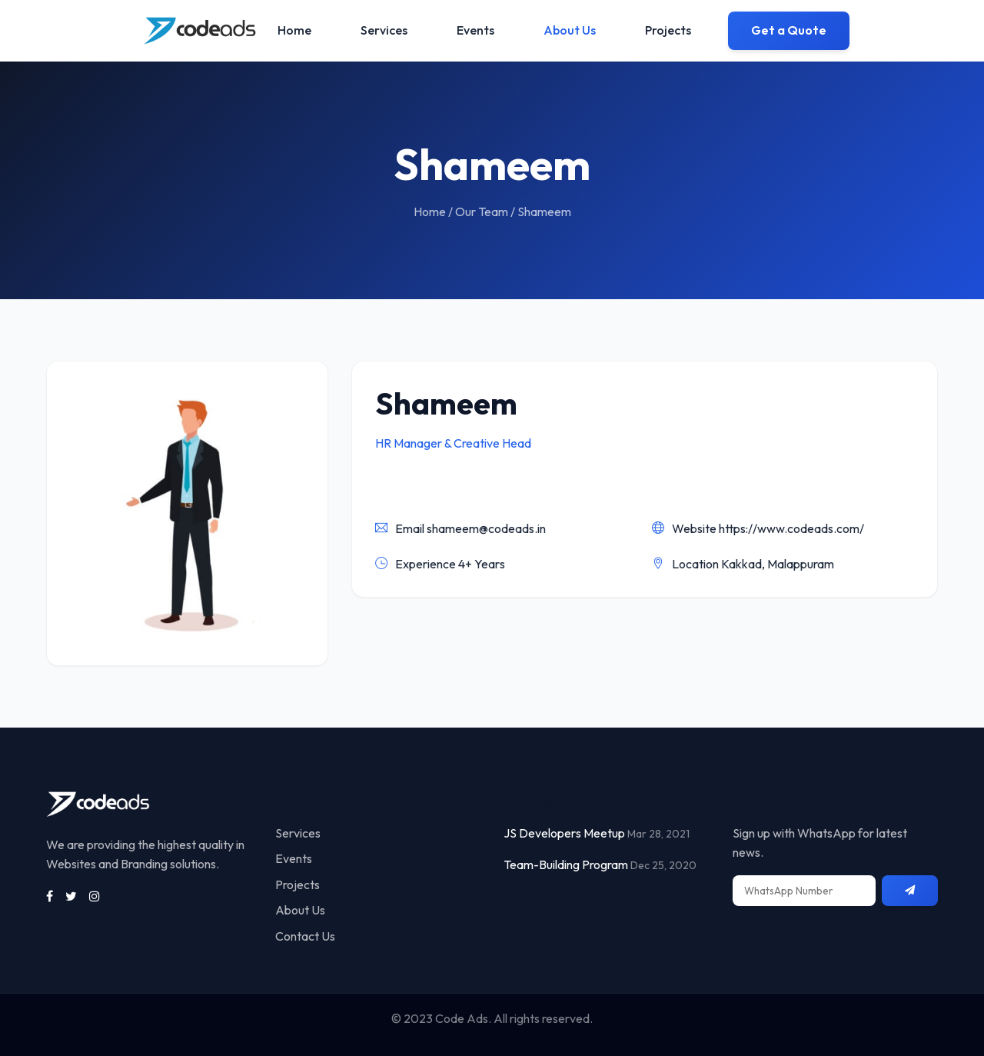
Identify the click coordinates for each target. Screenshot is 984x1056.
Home (294, 30)
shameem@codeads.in (486, 528)
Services (384, 30)
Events (475, 30)
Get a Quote (788, 30)
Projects (668, 30)
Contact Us (305, 936)
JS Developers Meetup (564, 833)
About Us (570, 30)
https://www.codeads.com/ (791, 528)
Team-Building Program (566, 864)
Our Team (481, 211)
